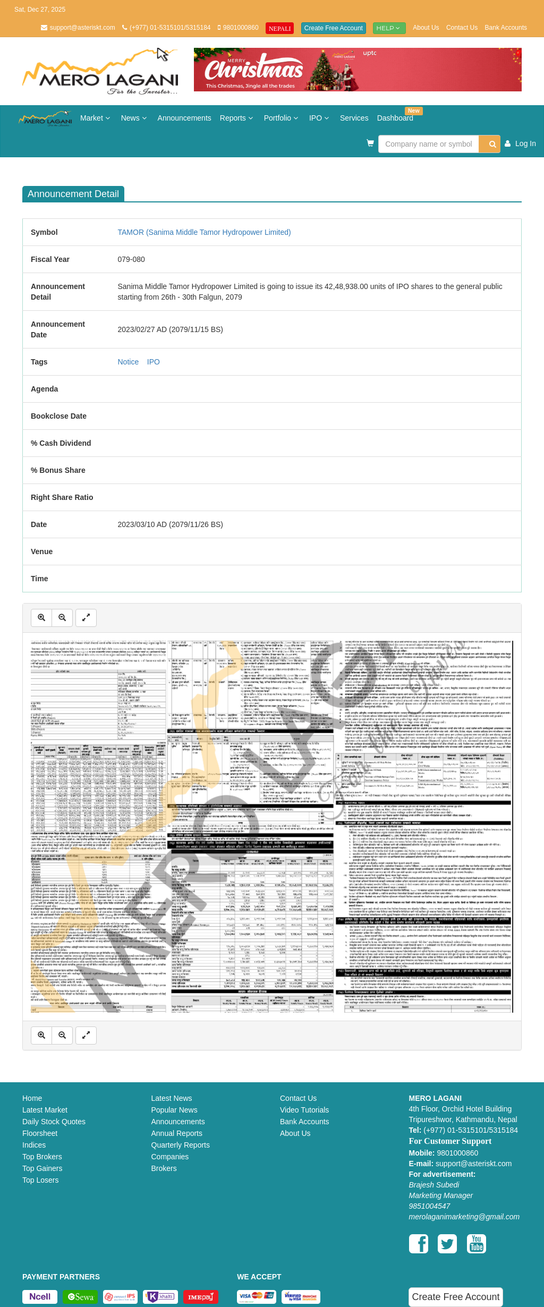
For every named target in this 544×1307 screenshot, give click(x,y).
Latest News (171, 1098)
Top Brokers (42, 1156)
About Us (426, 27)
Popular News (174, 1110)
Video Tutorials (304, 1110)
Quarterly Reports (180, 1145)
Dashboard (397, 114)
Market (96, 118)
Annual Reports (177, 1133)
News (135, 118)
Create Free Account (333, 28)
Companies (170, 1156)
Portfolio (282, 118)
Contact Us (462, 27)
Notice (128, 362)
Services (354, 118)
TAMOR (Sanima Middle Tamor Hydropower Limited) (204, 232)
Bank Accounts (506, 27)
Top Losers (40, 1180)
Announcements (184, 118)
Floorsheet (39, 1133)
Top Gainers (42, 1168)
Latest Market (44, 1110)
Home (32, 1098)
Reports (238, 118)
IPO (320, 118)
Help (389, 28)
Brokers (164, 1168)
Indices (34, 1145)
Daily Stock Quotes (54, 1121)
